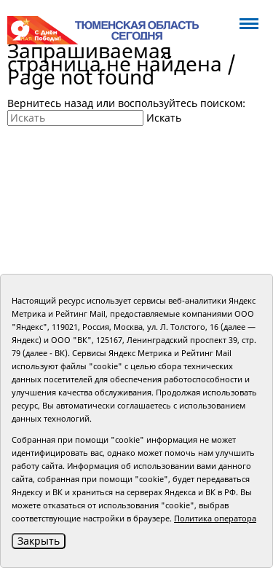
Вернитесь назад (50, 103)
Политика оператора (215, 518)
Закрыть (38, 541)
